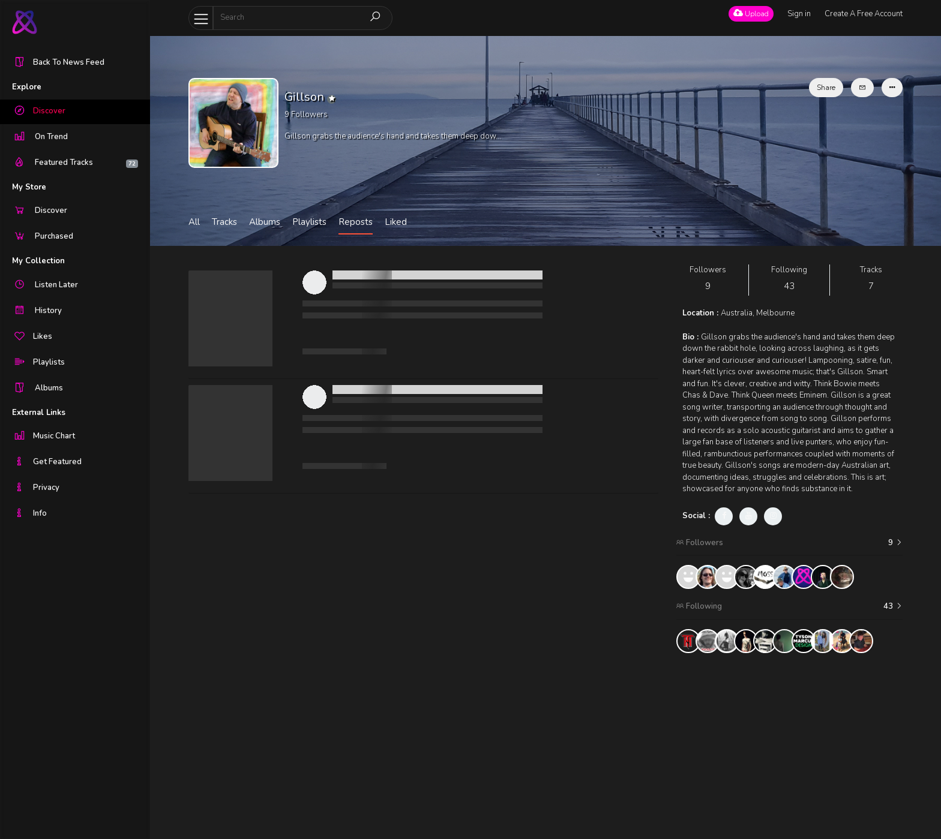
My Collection (38, 260)
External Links (38, 412)
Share (826, 87)
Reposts (355, 222)
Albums (264, 222)
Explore (26, 87)
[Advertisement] (789, 746)
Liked (396, 222)
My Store (29, 187)
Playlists (309, 222)
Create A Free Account (864, 13)
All (194, 222)
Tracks (224, 222)
